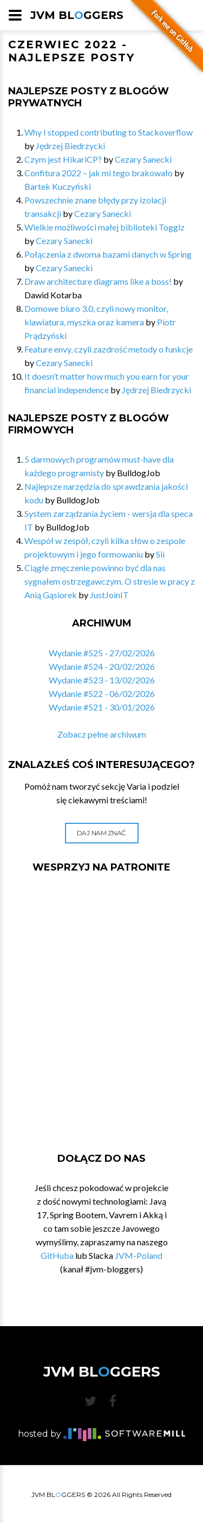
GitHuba (57, 1255)
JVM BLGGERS (76, 15)
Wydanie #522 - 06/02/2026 (102, 693)
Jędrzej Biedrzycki (70, 145)
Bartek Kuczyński (57, 186)
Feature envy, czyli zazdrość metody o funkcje (108, 349)
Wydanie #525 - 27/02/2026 (102, 653)
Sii (160, 554)
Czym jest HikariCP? (63, 159)
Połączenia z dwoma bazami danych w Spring (108, 254)
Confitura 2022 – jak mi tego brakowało (98, 173)
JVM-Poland (138, 1255)
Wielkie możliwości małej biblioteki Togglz (104, 227)
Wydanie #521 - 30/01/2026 (102, 707)
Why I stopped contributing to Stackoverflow (108, 132)
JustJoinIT (109, 595)
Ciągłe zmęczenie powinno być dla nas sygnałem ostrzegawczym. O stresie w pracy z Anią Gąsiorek (109, 581)
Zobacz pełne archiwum (101, 734)
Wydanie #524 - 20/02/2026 (102, 666)
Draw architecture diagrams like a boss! (98, 281)
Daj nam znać (101, 833)
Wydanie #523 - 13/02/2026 (102, 680)
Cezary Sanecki (143, 159)
